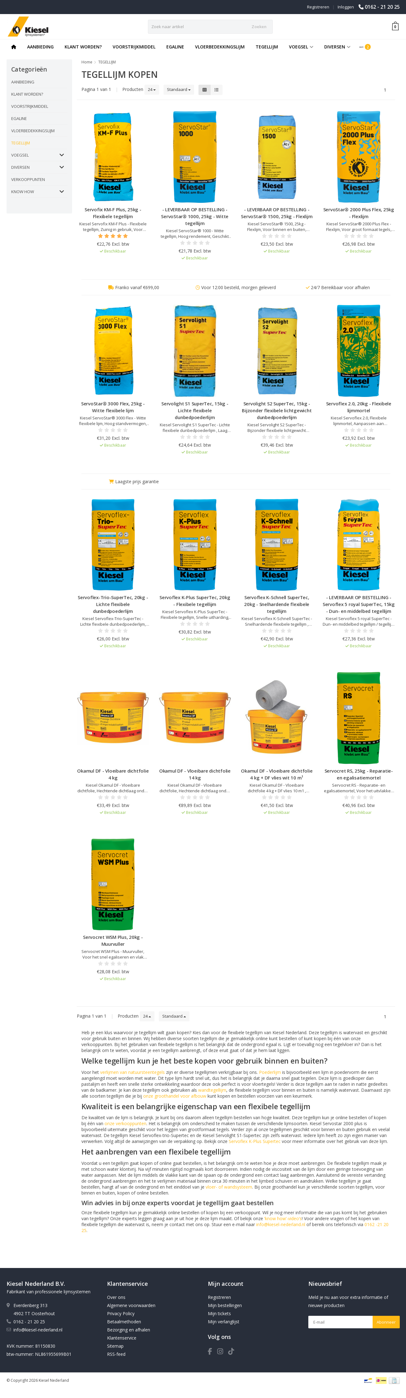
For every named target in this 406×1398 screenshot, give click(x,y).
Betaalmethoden (124, 1322)
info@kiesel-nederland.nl (280, 1224)
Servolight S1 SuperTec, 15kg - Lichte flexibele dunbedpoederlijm (194, 410)
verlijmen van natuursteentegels (132, 1072)
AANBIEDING (40, 47)
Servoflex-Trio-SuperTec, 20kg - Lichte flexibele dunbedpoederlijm (113, 604)
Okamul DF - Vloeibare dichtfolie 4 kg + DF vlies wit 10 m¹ (276, 774)
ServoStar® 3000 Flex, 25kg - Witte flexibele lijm (113, 406)
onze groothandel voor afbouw (174, 1096)
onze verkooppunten (125, 1123)
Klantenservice (121, 1338)
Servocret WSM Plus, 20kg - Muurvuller (113, 940)
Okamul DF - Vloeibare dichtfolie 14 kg (195, 774)
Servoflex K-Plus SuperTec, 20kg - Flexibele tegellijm (194, 600)
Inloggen (346, 7)
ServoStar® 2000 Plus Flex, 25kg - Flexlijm (358, 212)
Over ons (116, 1297)
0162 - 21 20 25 (382, 6)
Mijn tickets (219, 1313)
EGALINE (175, 47)
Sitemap (115, 1346)
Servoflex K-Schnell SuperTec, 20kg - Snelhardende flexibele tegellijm (276, 604)
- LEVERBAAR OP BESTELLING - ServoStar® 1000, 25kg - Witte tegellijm (194, 216)
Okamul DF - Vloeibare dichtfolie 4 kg (113, 774)
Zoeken (259, 26)
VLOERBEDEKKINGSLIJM (220, 47)
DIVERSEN (337, 47)
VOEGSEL (301, 47)
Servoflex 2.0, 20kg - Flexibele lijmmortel (358, 406)
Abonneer (386, 1322)
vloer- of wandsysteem (229, 1187)
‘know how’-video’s (283, 1218)
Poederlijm (270, 1072)
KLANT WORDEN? (83, 47)
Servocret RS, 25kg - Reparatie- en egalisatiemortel (359, 774)
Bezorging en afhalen (128, 1330)
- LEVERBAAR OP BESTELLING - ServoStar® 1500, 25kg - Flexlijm (276, 212)
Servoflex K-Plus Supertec (255, 1141)
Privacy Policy (121, 1313)
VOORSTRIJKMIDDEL (134, 47)
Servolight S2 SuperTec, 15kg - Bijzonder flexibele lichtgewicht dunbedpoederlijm (276, 410)
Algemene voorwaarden (131, 1305)
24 (152, 89)
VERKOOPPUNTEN (28, 179)
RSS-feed (116, 1354)
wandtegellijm (212, 1090)
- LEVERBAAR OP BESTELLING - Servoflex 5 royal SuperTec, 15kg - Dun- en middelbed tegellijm (359, 604)
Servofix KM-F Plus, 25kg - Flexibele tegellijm (113, 212)
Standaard (179, 89)
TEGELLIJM (267, 47)
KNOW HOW (22, 191)
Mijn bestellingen (225, 1305)
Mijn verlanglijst (223, 1322)
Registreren (318, 7)
